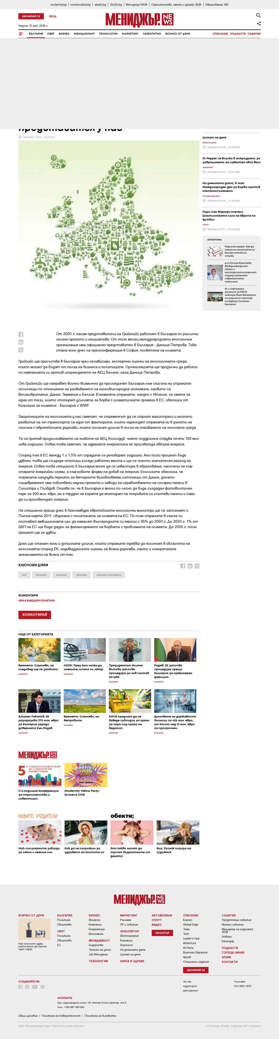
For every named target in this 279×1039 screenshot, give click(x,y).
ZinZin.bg (116, 4)
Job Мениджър (98, 954)
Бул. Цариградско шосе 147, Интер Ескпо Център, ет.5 (92, 1002)
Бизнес (64, 34)
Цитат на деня (130, 954)
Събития (254, 34)
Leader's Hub (191, 938)
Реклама (125, 920)
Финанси (94, 920)
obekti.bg (100, 4)
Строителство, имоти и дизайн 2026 (176, 4)
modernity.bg (58, 4)
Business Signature (195, 952)
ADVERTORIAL (214, 240)
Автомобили (162, 915)
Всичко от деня (177, 34)
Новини (227, 936)
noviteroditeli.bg (80, 4)
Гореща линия (233, 952)
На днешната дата (133, 949)
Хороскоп (126, 945)
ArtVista (188, 947)
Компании (95, 924)
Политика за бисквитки (100, 1015)
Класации (126, 940)
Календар (228, 941)
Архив (187, 957)
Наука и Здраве (132, 961)
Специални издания (196, 961)
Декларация (190, 990)
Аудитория (190, 986)
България (36, 34)
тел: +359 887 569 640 (71, 1007)
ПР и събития (129, 924)
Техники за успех (100, 949)
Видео (157, 924)
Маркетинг (130, 34)
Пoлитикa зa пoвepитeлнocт (61, 1015)
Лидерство (96, 945)
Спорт (157, 920)
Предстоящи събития (236, 920)
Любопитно (152, 34)
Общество (64, 924)
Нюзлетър (162, 933)
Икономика (96, 934)
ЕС (59, 945)
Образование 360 (216, 4)
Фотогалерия (129, 935)
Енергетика (97, 929)
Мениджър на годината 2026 (237, 930)
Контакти (230, 961)
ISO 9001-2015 (242, 986)
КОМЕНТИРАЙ (34, 614)
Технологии (108, 34)
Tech (186, 934)
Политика (63, 920)
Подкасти (238, 34)
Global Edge (190, 924)
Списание (220, 34)
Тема (186, 929)
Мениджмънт (84, 34)
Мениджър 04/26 (136, 4)
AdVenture (189, 943)
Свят (50, 34)
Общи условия (28, 1015)
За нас (187, 981)
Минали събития (233, 924)
